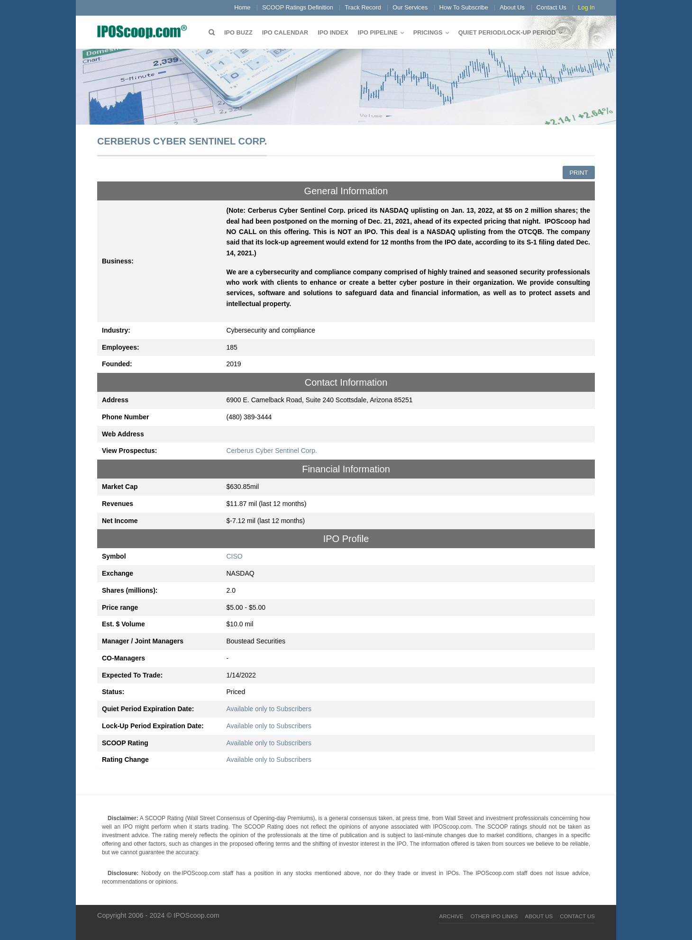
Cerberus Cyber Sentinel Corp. (272, 450)
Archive (451, 916)
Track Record (363, 7)
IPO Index (333, 32)
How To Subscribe (463, 7)
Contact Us (551, 7)
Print (578, 172)
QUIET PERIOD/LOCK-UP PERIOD (507, 32)
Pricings (428, 32)
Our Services (410, 7)
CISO (235, 556)
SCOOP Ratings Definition (297, 7)
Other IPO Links (494, 916)
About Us (512, 7)
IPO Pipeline (378, 32)
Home (242, 7)
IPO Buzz (238, 32)
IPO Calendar (285, 32)
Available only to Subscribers (269, 709)
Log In (586, 7)
